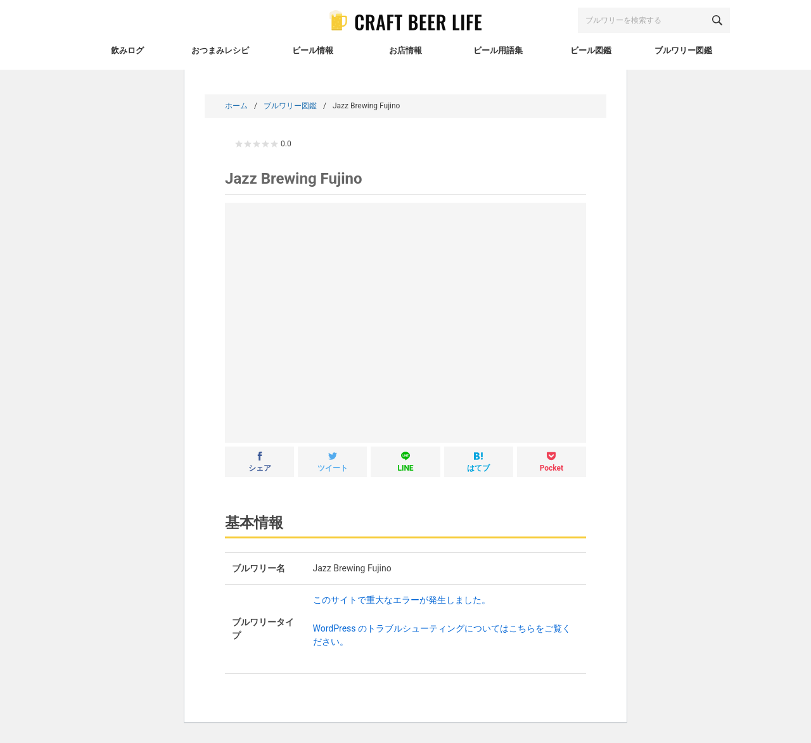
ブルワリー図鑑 (290, 105)
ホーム (236, 105)
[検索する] (717, 20)
